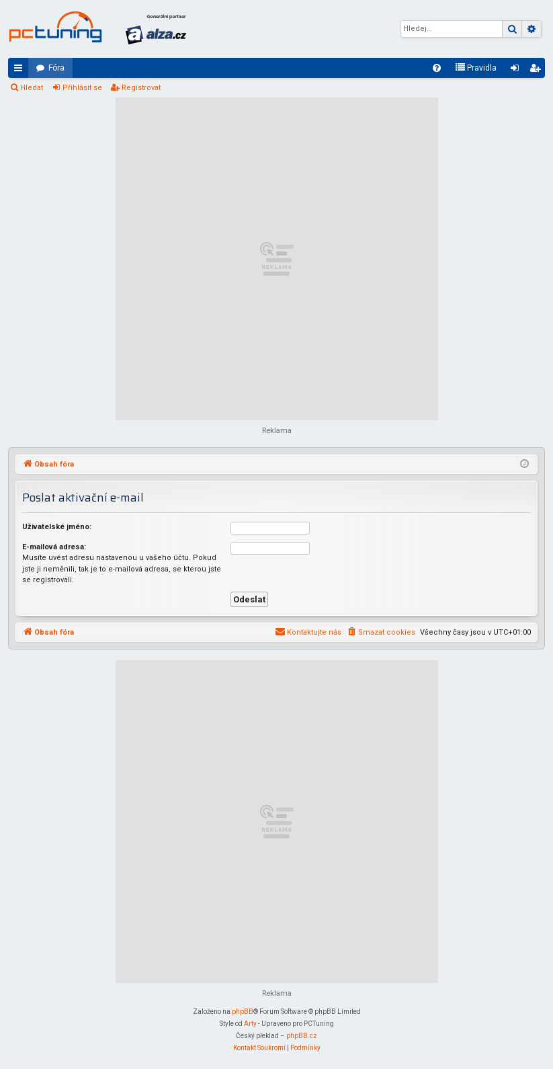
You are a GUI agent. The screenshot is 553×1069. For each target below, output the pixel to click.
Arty (250, 1023)
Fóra (56, 68)
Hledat (31, 87)
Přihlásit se (82, 87)
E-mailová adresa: (54, 547)
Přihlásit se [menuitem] (517, 70)
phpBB (242, 1011)
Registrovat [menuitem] (537, 70)
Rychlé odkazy (20, 70)
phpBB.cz (301, 1035)
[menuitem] (437, 68)
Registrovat (141, 87)
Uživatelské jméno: (56, 526)
